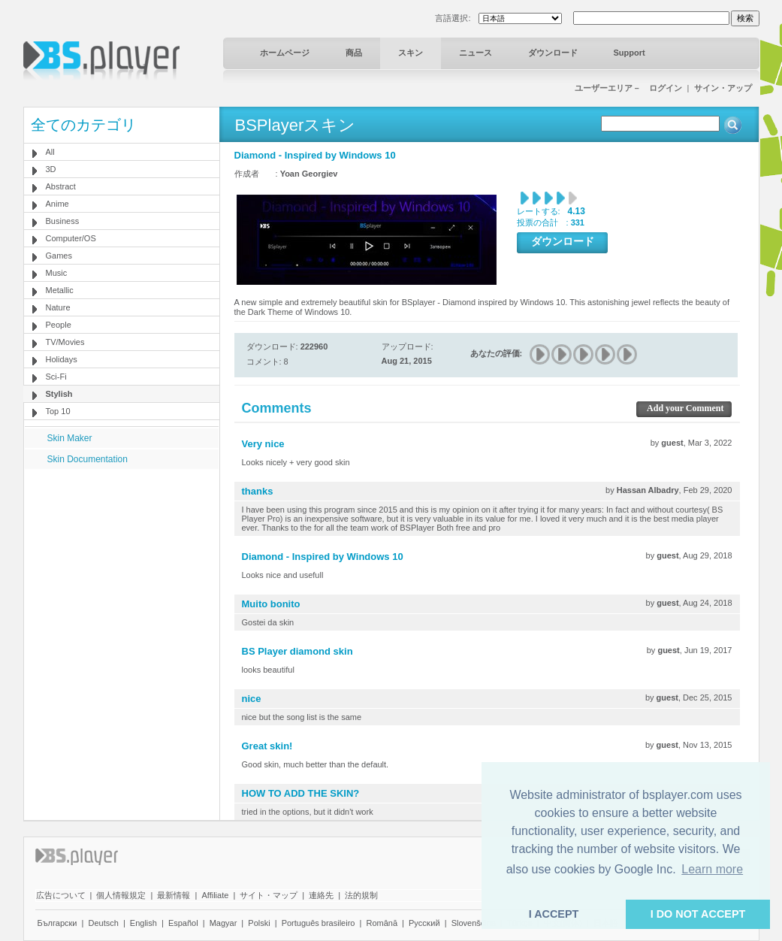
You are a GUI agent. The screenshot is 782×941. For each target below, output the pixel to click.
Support (629, 52)
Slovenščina (473, 922)
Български (57, 922)
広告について (61, 895)
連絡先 (321, 895)
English (143, 922)
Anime (57, 203)
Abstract (61, 186)
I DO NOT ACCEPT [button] (698, 914)
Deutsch (103, 922)
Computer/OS (71, 238)
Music (57, 272)
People (58, 324)
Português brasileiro (318, 922)
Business (63, 220)
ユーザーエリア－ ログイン (628, 87)
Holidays (61, 359)
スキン (410, 52)
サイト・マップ (268, 895)
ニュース (475, 52)
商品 (354, 52)
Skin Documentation (87, 459)
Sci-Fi (56, 376)
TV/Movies (65, 341)
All (50, 151)
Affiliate (214, 895)
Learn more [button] (712, 869)
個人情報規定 (121, 895)
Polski (259, 922)
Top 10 (58, 411)
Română (381, 922)
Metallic (60, 290)
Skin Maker (69, 438)
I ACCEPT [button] (554, 914)
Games (59, 255)
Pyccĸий (424, 922)
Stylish (59, 393)
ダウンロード (553, 52)
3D (51, 169)
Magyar (223, 922)
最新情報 (173, 895)
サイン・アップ (723, 87)
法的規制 (361, 895)
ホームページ (284, 52)
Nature (58, 307)
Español (183, 922)
